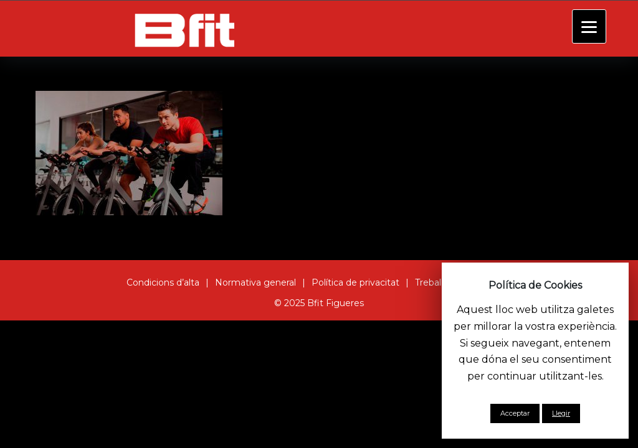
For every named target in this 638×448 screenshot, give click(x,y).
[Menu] (589, 26)
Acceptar (515, 413)
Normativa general (255, 282)
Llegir (561, 413)
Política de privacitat (355, 282)
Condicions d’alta (162, 282)
